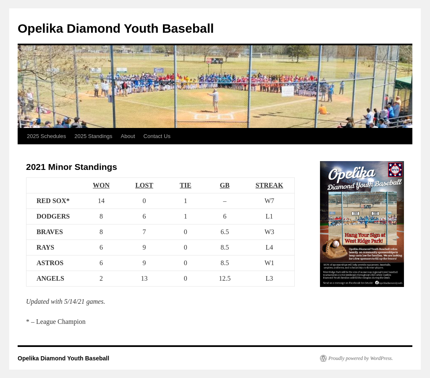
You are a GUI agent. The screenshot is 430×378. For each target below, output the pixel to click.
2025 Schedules (46, 136)
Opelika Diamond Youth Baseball (116, 28)
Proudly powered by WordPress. (360, 358)
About (128, 136)
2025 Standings (93, 136)
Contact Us (157, 136)
